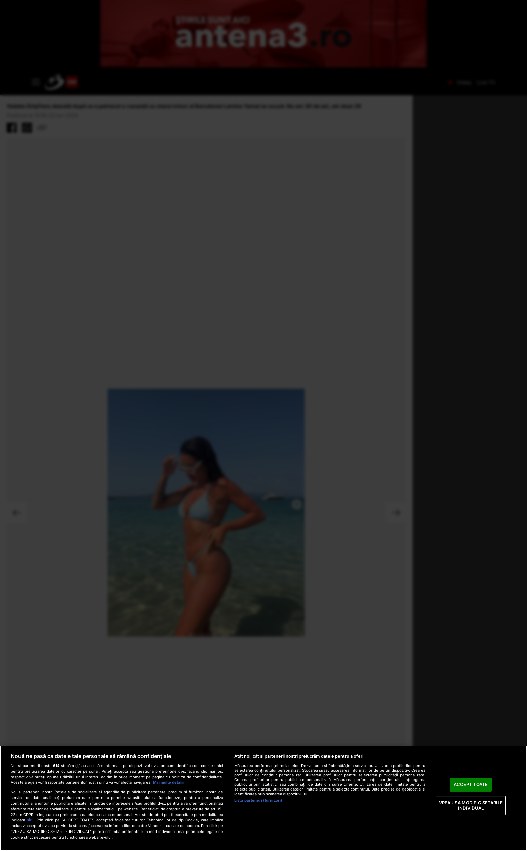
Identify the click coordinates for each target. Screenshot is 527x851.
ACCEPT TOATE (471, 784)
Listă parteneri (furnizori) (258, 800)
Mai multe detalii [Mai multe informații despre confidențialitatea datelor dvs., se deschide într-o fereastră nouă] (168, 782)
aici (30, 819)
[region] (263, 798)
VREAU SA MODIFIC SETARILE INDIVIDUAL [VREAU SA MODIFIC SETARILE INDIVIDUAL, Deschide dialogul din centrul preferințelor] (471, 805)
